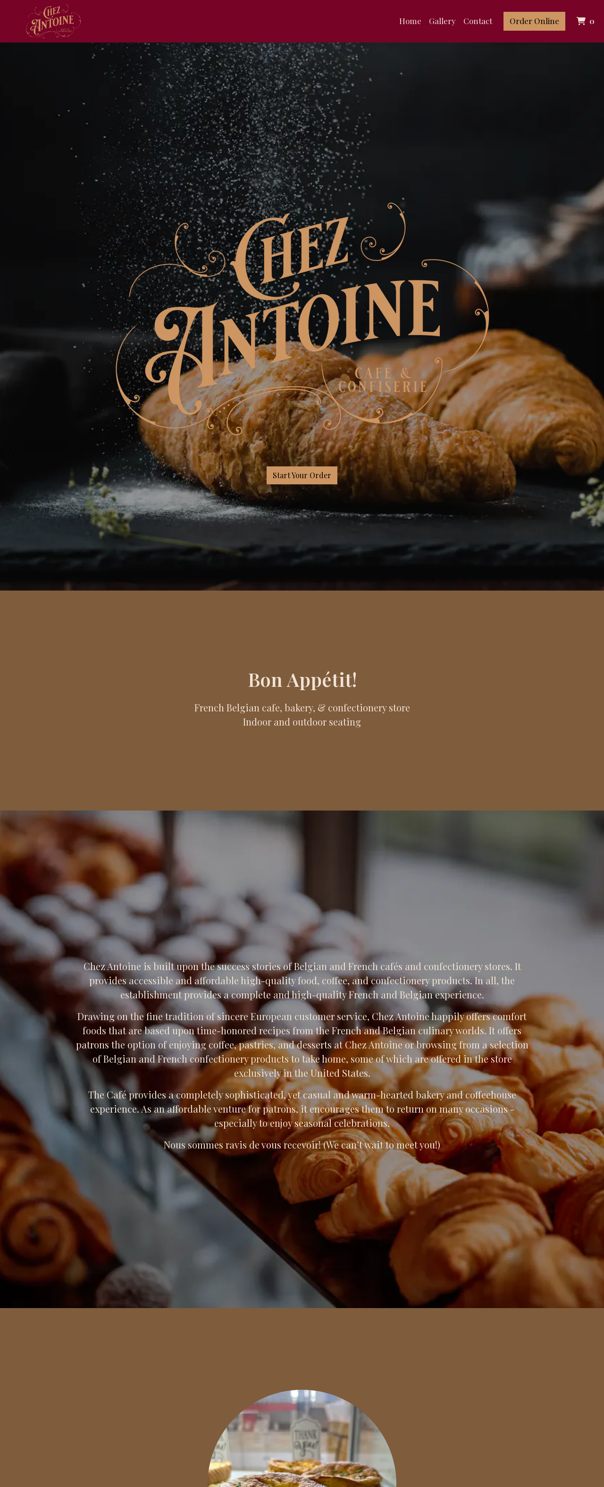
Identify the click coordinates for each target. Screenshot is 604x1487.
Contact (477, 21)
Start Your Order (302, 475)
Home (410, 21)
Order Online (534, 21)
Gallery (442, 21)
